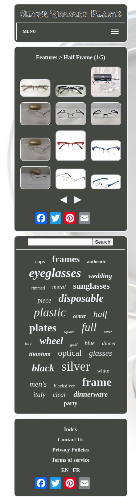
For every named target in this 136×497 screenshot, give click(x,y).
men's (38, 384)
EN (65, 470)
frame (97, 381)
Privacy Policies (70, 450)
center (79, 316)
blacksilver (64, 385)
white (103, 371)
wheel (51, 340)
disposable (80, 298)
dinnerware (91, 394)
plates (42, 328)
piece (44, 300)
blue (90, 343)
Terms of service (70, 460)
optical (70, 353)
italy (39, 394)
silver (76, 366)
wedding (100, 276)
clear (59, 394)
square (68, 332)
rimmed (38, 288)
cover (108, 332)
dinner (109, 343)
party (70, 403)
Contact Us (70, 439)
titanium (40, 354)
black (43, 368)
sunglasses (91, 286)
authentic (96, 261)
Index (70, 429)
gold (74, 344)
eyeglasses (55, 273)
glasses (100, 353)
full (89, 327)
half (100, 314)
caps (40, 261)
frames (66, 259)
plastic (50, 312)
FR (76, 470)
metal (59, 287)
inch (29, 343)
